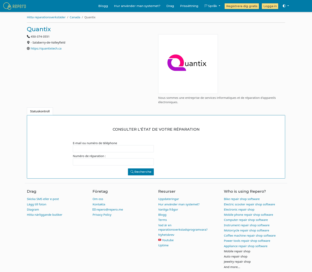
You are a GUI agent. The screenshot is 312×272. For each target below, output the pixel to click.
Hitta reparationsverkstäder (46, 17)
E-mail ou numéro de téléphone (95, 143)
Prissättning (189, 6)
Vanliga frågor (168, 209)
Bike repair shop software (242, 199)
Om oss (98, 199)
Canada (75, 17)
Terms (162, 220)
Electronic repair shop (239, 209)
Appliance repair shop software (245, 246)
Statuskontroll (40, 111)
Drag (170, 6)
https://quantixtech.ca (46, 48)
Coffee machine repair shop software (250, 235)
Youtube (168, 240)
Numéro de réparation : (89, 156)
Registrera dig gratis (241, 6)
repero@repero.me (108, 209)
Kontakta (99, 204)
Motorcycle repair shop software (246, 230)
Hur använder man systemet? (137, 6)
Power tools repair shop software (247, 241)
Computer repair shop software (246, 220)
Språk (211, 6)
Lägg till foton (36, 204)
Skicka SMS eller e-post (43, 199)
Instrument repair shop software (247, 225)
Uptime (163, 245)
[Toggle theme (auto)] (285, 6)
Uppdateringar (168, 199)
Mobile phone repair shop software (248, 215)
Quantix (39, 29)
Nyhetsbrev (166, 235)
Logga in (270, 6)
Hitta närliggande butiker (44, 215)
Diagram (33, 209)
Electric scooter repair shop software (249, 204)
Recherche (141, 172)
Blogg (103, 6)
